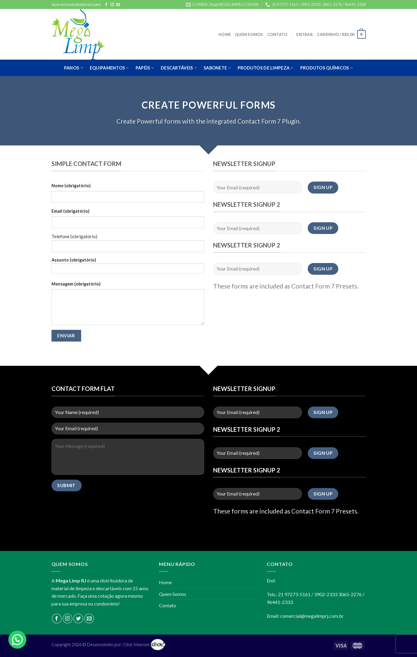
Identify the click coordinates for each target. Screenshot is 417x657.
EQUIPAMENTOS (109, 68)
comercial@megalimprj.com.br (312, 616)
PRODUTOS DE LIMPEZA (266, 68)
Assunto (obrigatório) (127, 267)
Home (225, 34)
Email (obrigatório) (70, 211)
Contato (277, 34)
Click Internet (144, 644)
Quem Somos (249, 34)
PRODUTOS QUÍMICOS (326, 68)
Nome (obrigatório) (71, 185)
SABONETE (217, 68)
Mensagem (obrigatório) (76, 283)
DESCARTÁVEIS (179, 68)
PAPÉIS (145, 68)
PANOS (73, 68)
